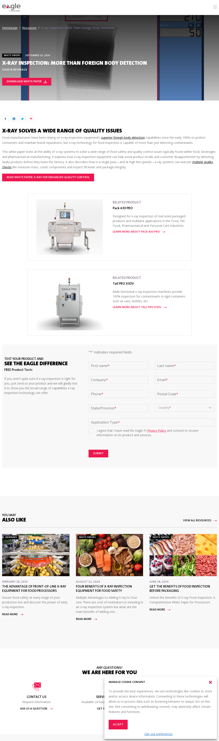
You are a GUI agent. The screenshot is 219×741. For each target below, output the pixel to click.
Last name (166, 366)
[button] (210, 682)
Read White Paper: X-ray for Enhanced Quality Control (48, 177)
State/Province (103, 408)
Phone (97, 394)
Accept (118, 724)
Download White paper (27, 81)
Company (99, 380)
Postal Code (167, 394)
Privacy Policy (156, 430)
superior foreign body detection (123, 137)
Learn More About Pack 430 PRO (139, 231)
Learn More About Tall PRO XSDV (140, 307)
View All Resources (200, 520)
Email (162, 380)
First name (100, 366)
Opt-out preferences (158, 734)
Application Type (105, 422)
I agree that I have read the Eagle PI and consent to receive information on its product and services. (147, 432)
